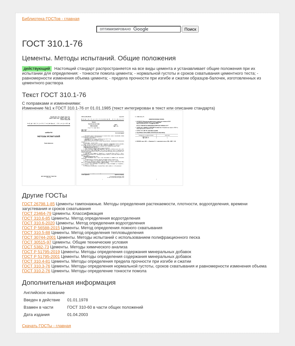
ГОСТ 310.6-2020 (38, 223)
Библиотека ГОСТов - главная (50, 18)
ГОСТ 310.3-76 (36, 266)
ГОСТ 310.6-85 (36, 218)
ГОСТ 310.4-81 (36, 261)
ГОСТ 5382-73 (35, 246)
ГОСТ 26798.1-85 (38, 203)
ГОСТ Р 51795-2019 (41, 251)
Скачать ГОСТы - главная (46, 325)
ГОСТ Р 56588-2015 (41, 227)
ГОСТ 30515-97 (36, 242)
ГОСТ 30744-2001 (39, 237)
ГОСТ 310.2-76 (36, 270)
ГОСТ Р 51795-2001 (41, 256)
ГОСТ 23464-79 (36, 213)
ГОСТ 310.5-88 (36, 232)
